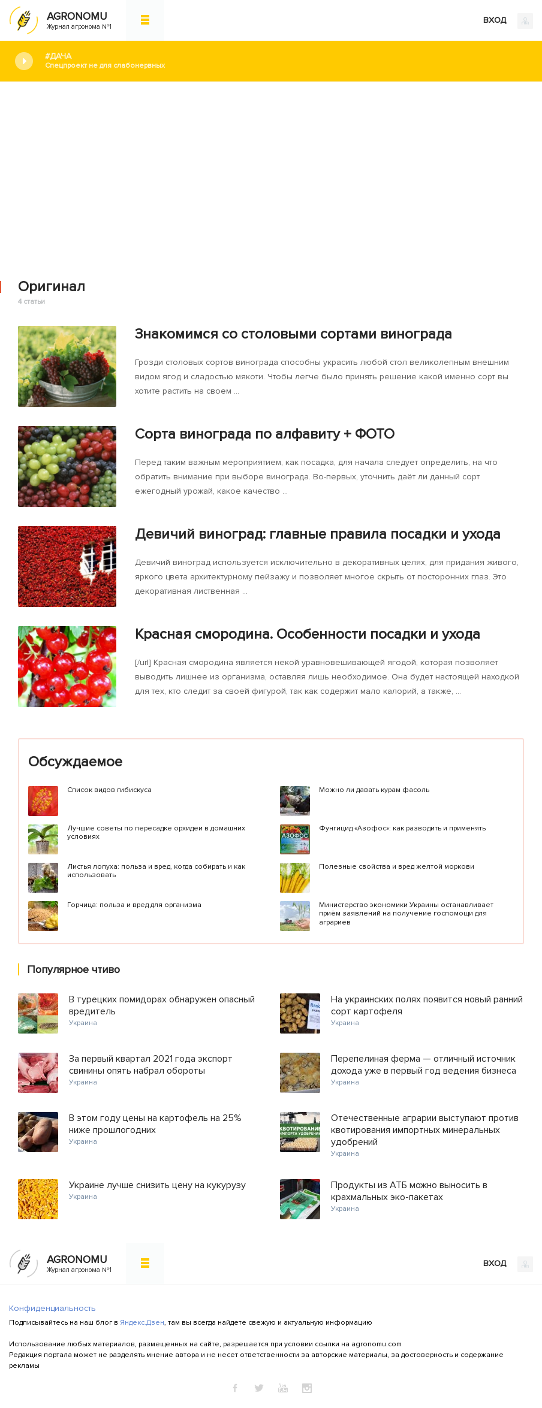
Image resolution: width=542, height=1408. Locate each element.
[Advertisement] (271, 172)
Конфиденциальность (52, 1308)
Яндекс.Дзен (142, 1322)
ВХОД (508, 21)
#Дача (284, 61)
